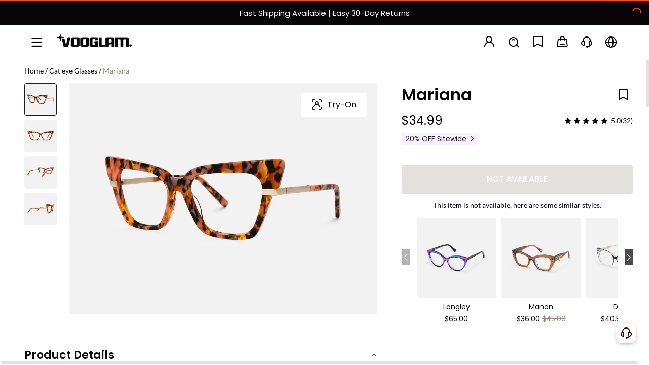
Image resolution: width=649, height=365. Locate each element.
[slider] (586, 121)
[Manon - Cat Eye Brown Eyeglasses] (541, 255)
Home (34, 70)
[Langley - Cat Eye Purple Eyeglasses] (456, 255)
